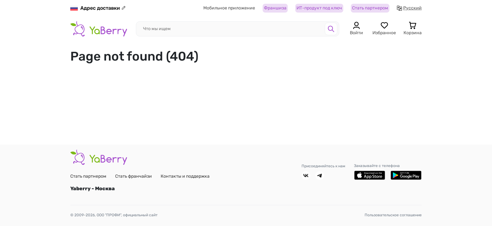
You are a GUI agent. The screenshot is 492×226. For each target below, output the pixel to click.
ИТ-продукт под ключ (319, 8)
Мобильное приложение (229, 8)
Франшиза (275, 8)
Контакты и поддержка (185, 176)
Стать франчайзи (133, 176)
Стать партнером (370, 8)
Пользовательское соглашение (393, 215)
